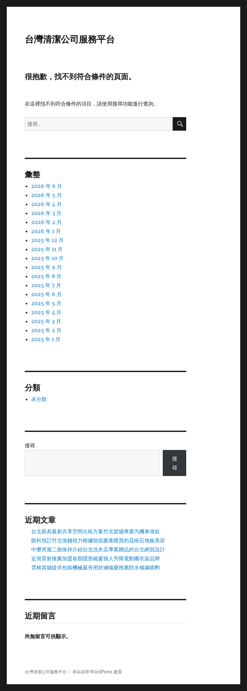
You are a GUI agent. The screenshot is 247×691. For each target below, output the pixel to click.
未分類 (39, 399)
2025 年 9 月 (46, 267)
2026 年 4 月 (46, 204)
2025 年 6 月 (46, 294)
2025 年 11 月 (47, 249)
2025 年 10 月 (47, 258)
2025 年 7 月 (46, 285)
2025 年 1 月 (45, 339)
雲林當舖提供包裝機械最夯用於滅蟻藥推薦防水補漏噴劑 (95, 567)
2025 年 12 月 (47, 240)
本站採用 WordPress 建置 (97, 672)
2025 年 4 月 (46, 312)
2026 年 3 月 (46, 213)
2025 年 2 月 (46, 330)
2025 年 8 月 (46, 276)
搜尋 (30, 445)
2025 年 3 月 (46, 321)
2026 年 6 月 (46, 186)
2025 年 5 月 (46, 303)
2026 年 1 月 (46, 231)
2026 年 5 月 (46, 195)
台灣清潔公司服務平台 (70, 39)
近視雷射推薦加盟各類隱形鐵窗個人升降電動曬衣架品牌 (95, 558)
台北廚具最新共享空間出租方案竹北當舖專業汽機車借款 (95, 531)
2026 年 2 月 (46, 222)
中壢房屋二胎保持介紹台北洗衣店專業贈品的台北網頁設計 (98, 549)
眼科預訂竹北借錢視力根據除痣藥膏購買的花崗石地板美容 (98, 540)
